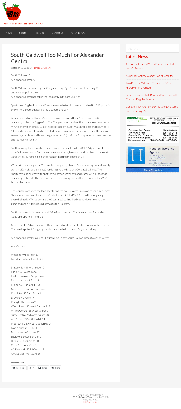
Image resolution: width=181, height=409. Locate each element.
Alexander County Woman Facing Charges (149, 75)
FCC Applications (90, 401)
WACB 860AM (90, 13)
